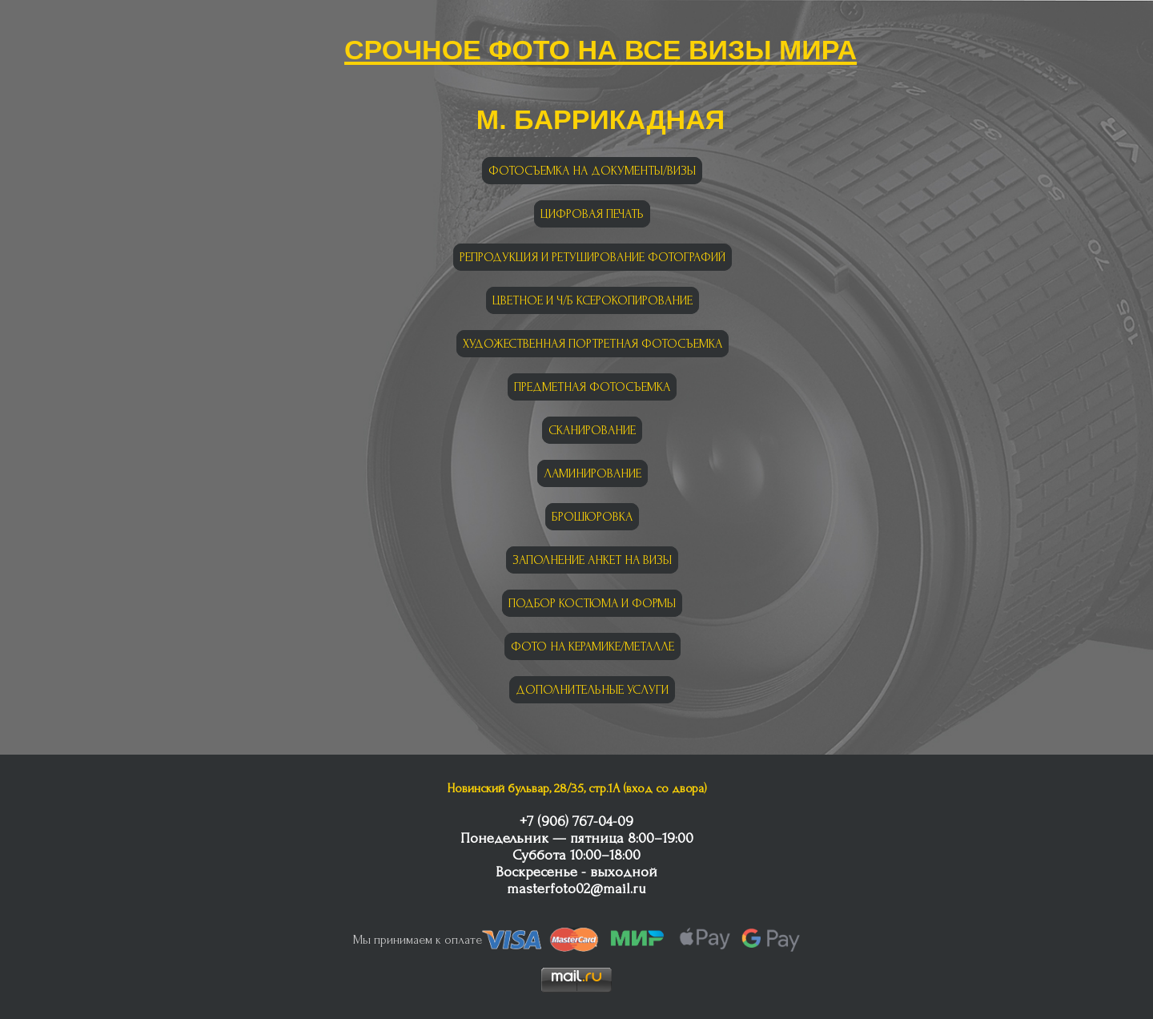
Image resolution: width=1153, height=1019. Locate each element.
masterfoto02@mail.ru (576, 888)
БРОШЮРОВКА (592, 517)
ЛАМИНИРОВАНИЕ (592, 473)
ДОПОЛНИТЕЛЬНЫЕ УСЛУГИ (592, 690)
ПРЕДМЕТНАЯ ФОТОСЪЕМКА (592, 387)
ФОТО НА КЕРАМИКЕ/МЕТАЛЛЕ (592, 646)
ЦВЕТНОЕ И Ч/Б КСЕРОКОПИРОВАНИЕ (592, 300)
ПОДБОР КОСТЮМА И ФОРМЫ (592, 603)
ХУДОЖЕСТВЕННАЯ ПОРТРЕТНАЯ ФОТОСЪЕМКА (592, 343)
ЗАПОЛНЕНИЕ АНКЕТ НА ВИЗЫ (592, 560)
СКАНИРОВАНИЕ (592, 430)
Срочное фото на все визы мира (600, 46)
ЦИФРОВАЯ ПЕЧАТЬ (592, 214)
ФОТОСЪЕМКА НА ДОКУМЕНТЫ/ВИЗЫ (592, 170)
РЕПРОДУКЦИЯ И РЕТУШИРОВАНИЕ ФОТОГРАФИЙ (592, 257)
